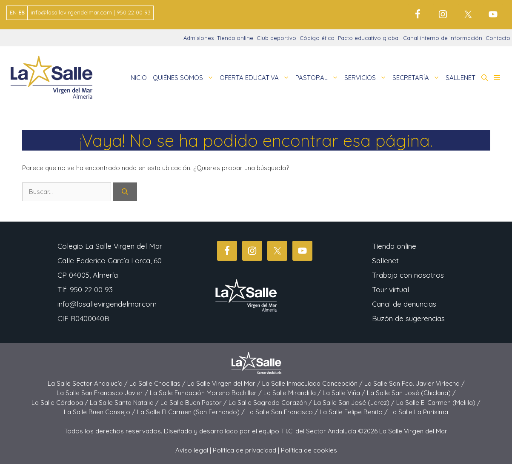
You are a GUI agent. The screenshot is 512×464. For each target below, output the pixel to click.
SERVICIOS (366, 78)
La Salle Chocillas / (158, 383)
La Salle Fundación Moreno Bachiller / (206, 393)
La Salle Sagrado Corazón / (271, 403)
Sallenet (385, 260)
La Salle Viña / (345, 393)
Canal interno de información (442, 37)
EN (13, 12)
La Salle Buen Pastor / (194, 403)
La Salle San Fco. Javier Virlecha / (414, 383)
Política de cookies (309, 450)
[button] (484, 78)
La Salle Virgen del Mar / (224, 383)
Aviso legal (191, 450)
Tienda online (235, 37)
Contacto (498, 37)
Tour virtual (390, 289)
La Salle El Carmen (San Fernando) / (191, 412)
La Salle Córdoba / (60, 403)
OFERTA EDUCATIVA (256, 78)
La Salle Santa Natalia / (125, 403)
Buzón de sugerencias (408, 318)
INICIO (138, 78)
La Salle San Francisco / (283, 412)
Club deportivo (276, 37)
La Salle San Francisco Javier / (103, 393)
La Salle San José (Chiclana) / (411, 393)
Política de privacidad (244, 450)
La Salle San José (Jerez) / (355, 403)
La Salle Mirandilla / (293, 393)
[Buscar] (125, 192)
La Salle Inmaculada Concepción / (313, 383)
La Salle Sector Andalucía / (88, 383)
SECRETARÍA (417, 78)
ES (21, 12)
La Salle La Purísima (418, 412)
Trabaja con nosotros (408, 274)
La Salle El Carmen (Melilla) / (438, 403)
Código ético (317, 37)
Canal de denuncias (404, 303)
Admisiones (198, 37)
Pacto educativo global (369, 37)
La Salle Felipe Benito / (354, 412)
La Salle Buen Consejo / (100, 412)
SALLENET (460, 78)
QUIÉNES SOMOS (185, 78)
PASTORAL (318, 78)
